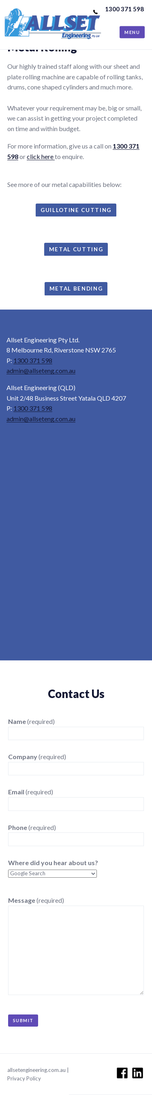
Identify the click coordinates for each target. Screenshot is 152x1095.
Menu (132, 32)
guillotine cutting (76, 210)
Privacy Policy (24, 1078)
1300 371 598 (124, 9)
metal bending (76, 288)
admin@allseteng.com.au (40, 370)
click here (41, 156)
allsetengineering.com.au (36, 1070)
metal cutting (76, 249)
